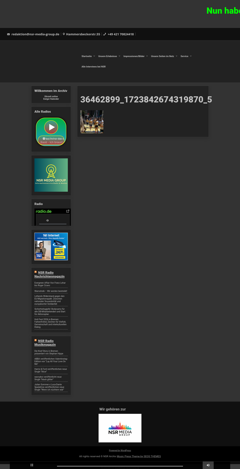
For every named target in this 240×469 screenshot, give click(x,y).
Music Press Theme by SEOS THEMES (139, 456)
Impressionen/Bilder (134, 56)
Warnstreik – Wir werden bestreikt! (50, 291)
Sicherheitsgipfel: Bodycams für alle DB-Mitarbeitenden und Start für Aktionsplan (49, 311)
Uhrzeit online (51, 96)
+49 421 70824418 (118, 34)
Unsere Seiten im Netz (162, 56)
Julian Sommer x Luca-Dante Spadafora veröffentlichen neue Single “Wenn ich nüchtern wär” (49, 387)
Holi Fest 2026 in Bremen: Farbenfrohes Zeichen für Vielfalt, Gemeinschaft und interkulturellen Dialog (50, 323)
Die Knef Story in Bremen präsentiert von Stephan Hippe (48, 352)
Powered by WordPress (120, 450)
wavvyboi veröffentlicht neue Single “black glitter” (48, 378)
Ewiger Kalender (51, 99)
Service (184, 56)
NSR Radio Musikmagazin (45, 342)
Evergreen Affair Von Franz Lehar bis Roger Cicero (50, 284)
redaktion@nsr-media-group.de (33, 34)
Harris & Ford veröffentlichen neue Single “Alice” (50, 370)
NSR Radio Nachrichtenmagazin (49, 274)
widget (51, 132)
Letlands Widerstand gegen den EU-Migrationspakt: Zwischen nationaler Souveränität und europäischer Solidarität (49, 300)
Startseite (87, 56)
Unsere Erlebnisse (107, 56)
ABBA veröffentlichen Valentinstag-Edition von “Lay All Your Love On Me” (51, 361)
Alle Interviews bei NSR (94, 66)
